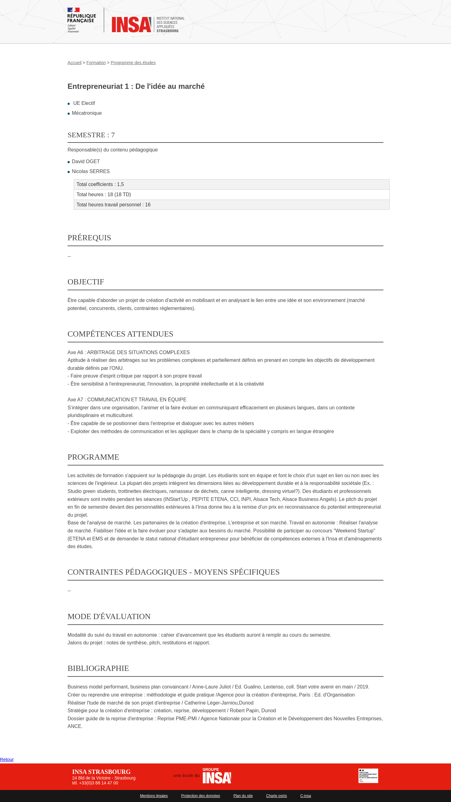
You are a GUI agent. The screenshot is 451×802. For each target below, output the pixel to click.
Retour (7, 759)
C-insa (305, 796)
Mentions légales (154, 796)
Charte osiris (276, 796)
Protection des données (200, 796)
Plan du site (243, 796)
